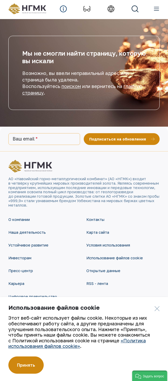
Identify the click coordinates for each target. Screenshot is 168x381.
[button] (149, 376)
